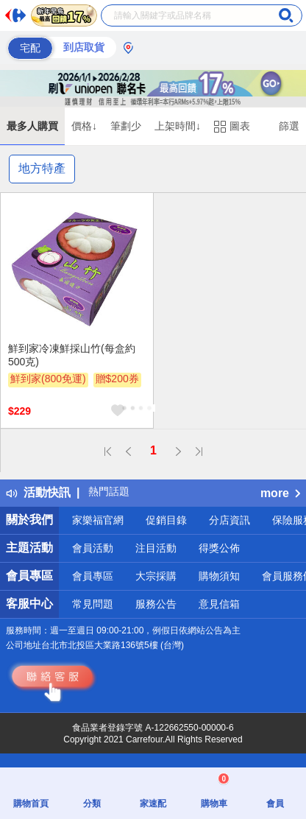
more (280, 493)
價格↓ (84, 126)
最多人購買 (32, 126)
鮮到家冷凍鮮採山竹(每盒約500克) (71, 355)
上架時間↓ (177, 126)
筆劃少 (125, 126)
